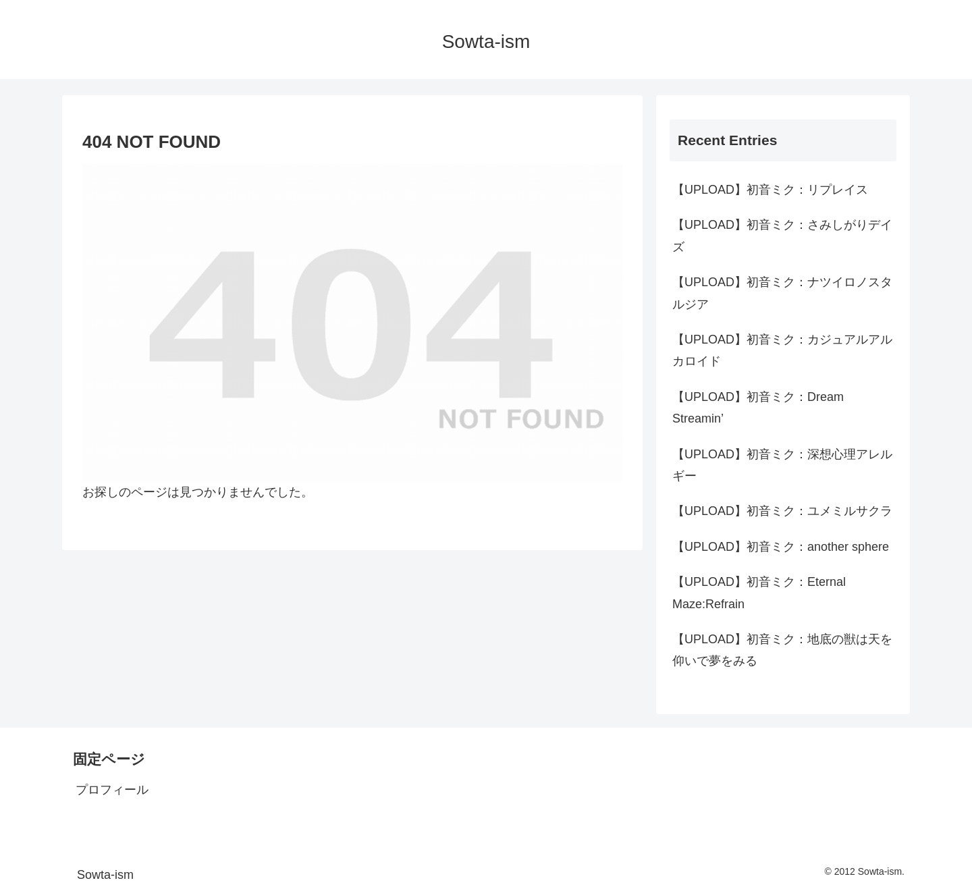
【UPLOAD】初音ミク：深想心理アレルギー (782, 465)
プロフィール (112, 789)
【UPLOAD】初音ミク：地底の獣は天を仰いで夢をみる (782, 650)
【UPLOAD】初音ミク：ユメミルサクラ (782, 511)
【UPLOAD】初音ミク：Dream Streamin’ (758, 407)
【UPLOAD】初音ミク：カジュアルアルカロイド (782, 350)
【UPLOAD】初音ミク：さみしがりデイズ (782, 235)
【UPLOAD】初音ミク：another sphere (780, 547)
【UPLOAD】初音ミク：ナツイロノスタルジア (782, 292)
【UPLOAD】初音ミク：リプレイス (770, 189)
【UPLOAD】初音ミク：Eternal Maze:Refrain (759, 592)
